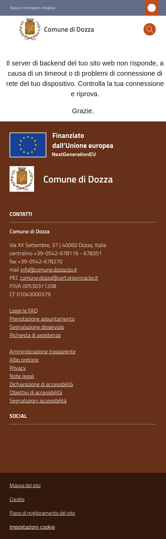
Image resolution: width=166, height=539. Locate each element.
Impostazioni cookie (32, 527)
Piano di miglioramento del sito (42, 513)
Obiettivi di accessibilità (36, 392)
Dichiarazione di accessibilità (41, 384)
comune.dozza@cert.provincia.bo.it (59, 278)
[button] (150, 29)
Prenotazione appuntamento (42, 319)
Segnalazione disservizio (37, 327)
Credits (17, 499)
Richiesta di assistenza (35, 335)
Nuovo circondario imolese (32, 8)
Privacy (18, 368)
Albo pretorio (24, 359)
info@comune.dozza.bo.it (48, 269)
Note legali (22, 376)
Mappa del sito (25, 485)
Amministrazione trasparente (43, 351)
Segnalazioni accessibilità (38, 400)
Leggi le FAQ (24, 310)
